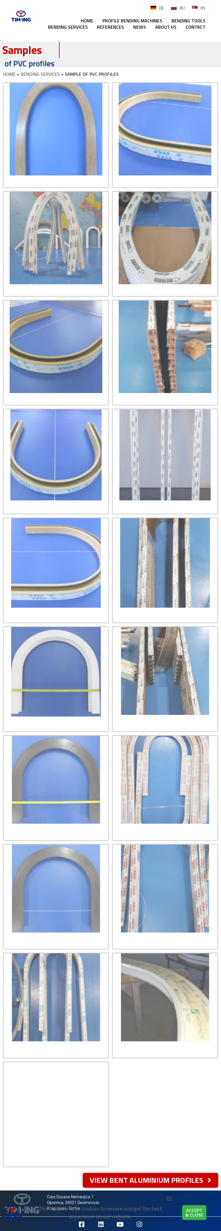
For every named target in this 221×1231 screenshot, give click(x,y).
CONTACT (195, 27)
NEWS (139, 27)
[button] (213, 1205)
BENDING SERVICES (68, 27)
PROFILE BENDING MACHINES (132, 21)
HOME (87, 21)
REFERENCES (110, 27)
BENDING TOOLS (188, 21)
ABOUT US (165, 27)
